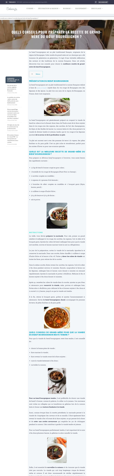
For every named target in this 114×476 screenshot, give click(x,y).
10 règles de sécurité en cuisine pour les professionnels (13, 125)
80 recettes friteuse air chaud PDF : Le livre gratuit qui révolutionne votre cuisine (12, 137)
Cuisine (29, 10)
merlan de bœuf (41, 86)
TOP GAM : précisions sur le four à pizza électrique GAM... (32, 2)
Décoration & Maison (48, 10)
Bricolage (96, 10)
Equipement (81, 10)
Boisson (67, 10)
